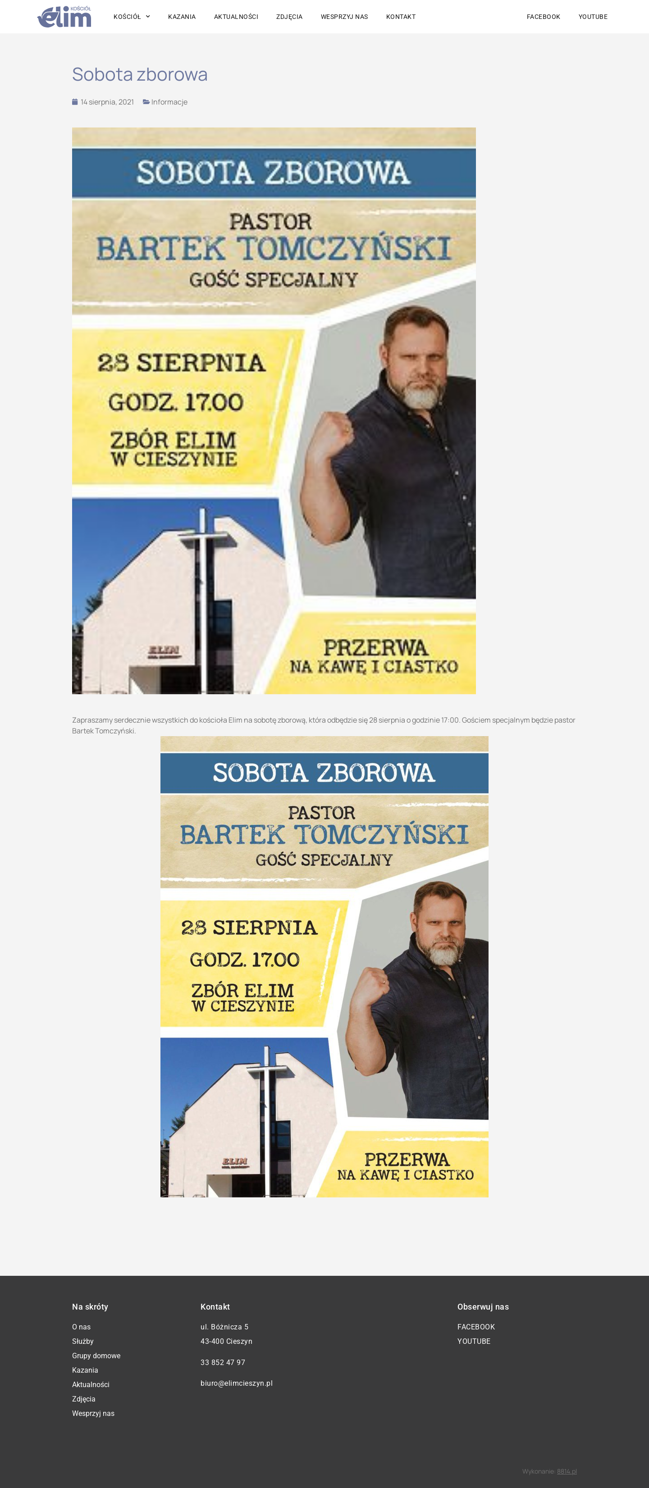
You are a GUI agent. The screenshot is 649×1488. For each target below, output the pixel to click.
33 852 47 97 (223, 1362)
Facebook (544, 16)
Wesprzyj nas (344, 16)
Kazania (182, 16)
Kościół (132, 16)
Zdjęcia (289, 16)
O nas (81, 1327)
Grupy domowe (96, 1355)
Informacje (169, 102)
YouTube (593, 16)
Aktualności (236, 16)
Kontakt (401, 16)
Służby (83, 1341)
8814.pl (567, 1471)
